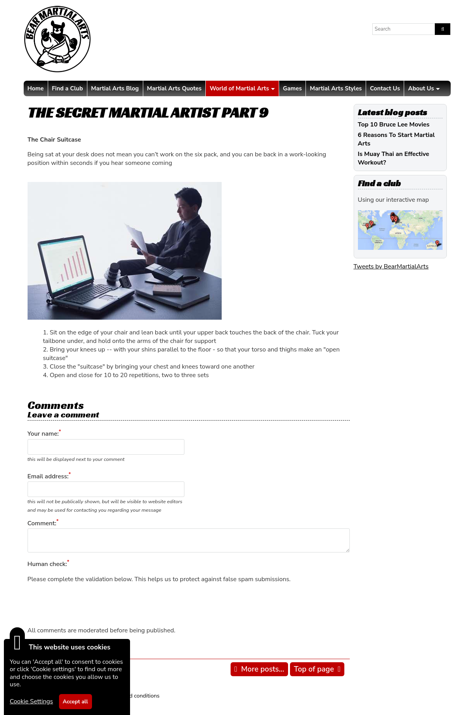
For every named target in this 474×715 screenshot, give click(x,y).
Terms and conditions (133, 695)
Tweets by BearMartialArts (391, 266)
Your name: (43, 434)
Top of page (314, 669)
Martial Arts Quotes (174, 88)
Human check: (47, 564)
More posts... (262, 669)
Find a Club (67, 88)
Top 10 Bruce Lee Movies (394, 124)
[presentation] (87, 605)
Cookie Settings (31, 701)
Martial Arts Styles (336, 88)
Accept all (75, 701)
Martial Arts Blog (115, 88)
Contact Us (385, 88)
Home (36, 88)
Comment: (42, 523)
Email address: (48, 476)
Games (292, 88)
